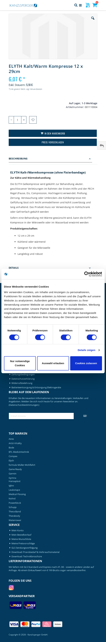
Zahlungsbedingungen (23, 374)
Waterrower (15, 520)
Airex (11, 439)
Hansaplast (15, 481)
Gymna (12, 478)
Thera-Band (15, 511)
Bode (11, 447)
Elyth (11, 460)
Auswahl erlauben (53, 363)
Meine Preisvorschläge (23, 543)
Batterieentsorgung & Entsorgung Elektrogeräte (36, 387)
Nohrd (12, 498)
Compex (13, 456)
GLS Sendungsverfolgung (24, 548)
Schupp (13, 507)
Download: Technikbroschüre (26, 556)
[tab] (53, 159)
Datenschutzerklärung (23, 379)
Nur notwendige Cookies (20, 363)
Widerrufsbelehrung (21, 383)
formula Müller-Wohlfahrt (22, 465)
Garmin (12, 473)
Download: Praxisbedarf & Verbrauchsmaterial (35, 552)
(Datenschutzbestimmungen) (24, 404)
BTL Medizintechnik (19, 452)
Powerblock (15, 503)
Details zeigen (86, 350)
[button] (92, 21)
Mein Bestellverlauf (21, 535)
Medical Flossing (17, 494)
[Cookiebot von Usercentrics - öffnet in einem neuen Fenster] (87, 274)
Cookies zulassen (86, 363)
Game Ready (15, 469)
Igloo (11, 485)
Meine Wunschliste (21, 539)
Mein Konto (17, 530)
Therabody (14, 516)
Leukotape (14, 490)
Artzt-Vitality (15, 443)
